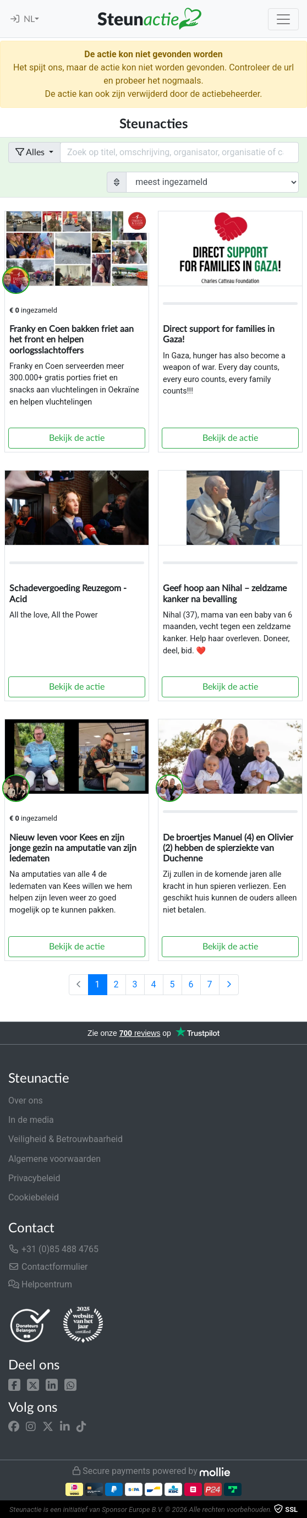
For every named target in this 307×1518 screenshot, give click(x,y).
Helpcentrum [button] (40, 1284)
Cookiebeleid (33, 1197)
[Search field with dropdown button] (179, 152)
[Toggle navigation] (283, 19)
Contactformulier (48, 1267)
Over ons (25, 1100)
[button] (14, 1384)
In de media (31, 1120)
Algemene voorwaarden (54, 1159)
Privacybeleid (34, 1178)
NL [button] (29, 19)
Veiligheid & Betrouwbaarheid (65, 1139)
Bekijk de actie (77, 438)
